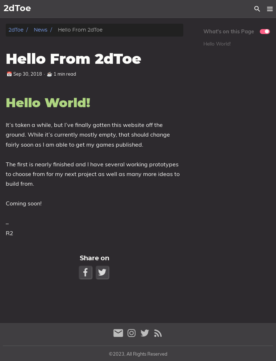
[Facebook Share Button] (86, 272)
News (40, 30)
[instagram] (132, 336)
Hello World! (217, 44)
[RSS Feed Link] (158, 336)
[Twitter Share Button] (103, 272)
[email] (119, 336)
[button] (269, 9)
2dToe (16, 30)
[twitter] (145, 336)
